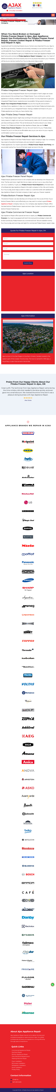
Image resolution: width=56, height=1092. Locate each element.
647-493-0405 (17, 1082)
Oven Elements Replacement (21, 1056)
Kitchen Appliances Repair (20, 1054)
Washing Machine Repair (19, 1058)
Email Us (15, 1079)
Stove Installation (17, 1067)
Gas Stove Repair (17, 1052)
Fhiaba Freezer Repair (12, 18)
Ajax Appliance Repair (38, 1090)
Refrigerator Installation (19, 1065)
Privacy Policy (16, 1069)
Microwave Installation (18, 1063)
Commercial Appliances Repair (21, 1050)
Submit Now (28, 263)
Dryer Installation (17, 1061)
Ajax (2, 18)
